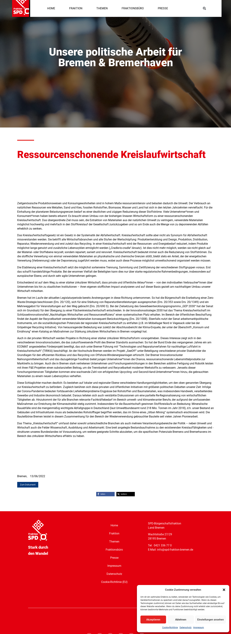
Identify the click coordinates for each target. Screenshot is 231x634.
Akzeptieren (153, 619)
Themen (114, 541)
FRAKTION (75, 8)
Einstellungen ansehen (210, 619)
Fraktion (114, 533)
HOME (51, 8)
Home (114, 525)
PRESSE (163, 8)
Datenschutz (186, 627)
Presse (114, 557)
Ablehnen (180, 619)
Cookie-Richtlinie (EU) (114, 581)
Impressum (198, 627)
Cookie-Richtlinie (170, 627)
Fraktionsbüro (114, 549)
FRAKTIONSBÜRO (133, 8)
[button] (224, 589)
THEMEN (102, 8)
